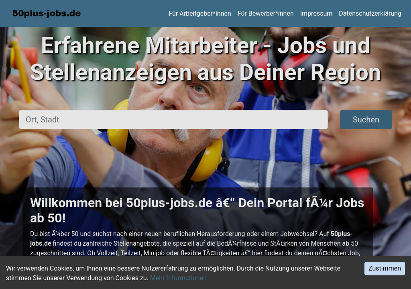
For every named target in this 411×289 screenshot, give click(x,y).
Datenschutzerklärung (370, 13)
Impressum (316, 13)
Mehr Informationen (178, 278)
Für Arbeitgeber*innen (200, 13)
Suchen (366, 119)
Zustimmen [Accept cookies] (384, 268)
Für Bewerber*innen (266, 13)
